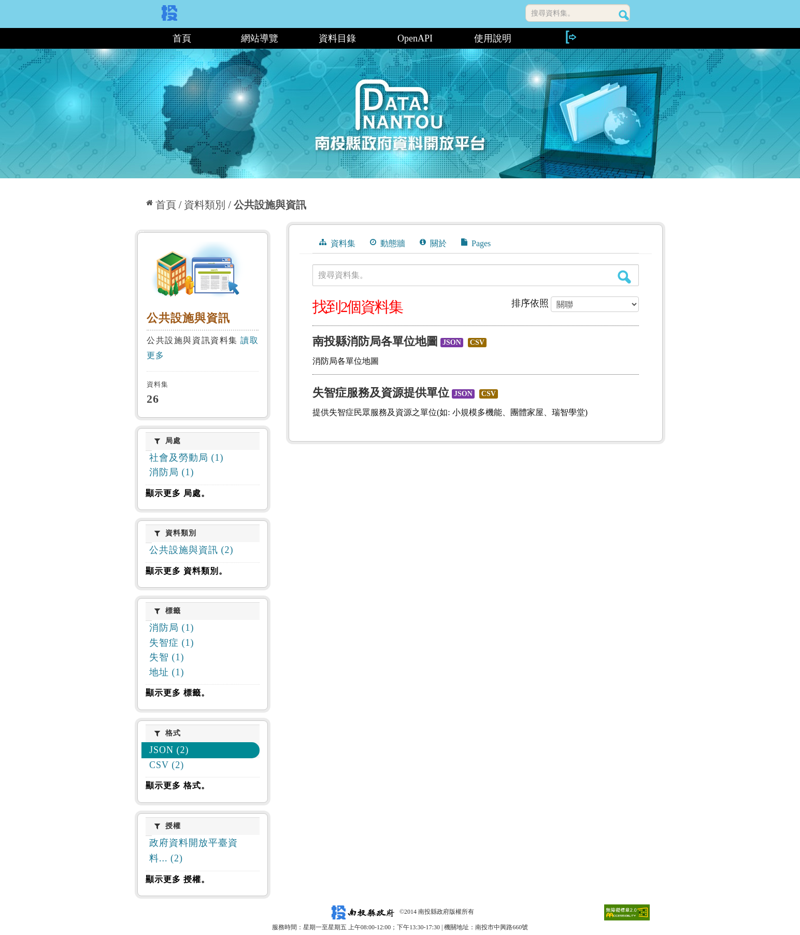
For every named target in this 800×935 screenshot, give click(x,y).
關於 (433, 243)
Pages (476, 243)
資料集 (337, 243)
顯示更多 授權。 (178, 879)
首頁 (182, 38)
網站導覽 (259, 38)
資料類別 (204, 204)
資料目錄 (337, 38)
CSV (477, 342)
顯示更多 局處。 (178, 493)
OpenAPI (415, 38)
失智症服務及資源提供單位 (380, 392)
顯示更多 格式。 (178, 785)
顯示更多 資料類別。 (186, 570)
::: (138, 38)
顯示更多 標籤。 (178, 692)
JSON (451, 342)
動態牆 (387, 243)
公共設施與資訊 (270, 204)
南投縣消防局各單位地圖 (375, 341)
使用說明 (492, 38)
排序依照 (530, 303)
